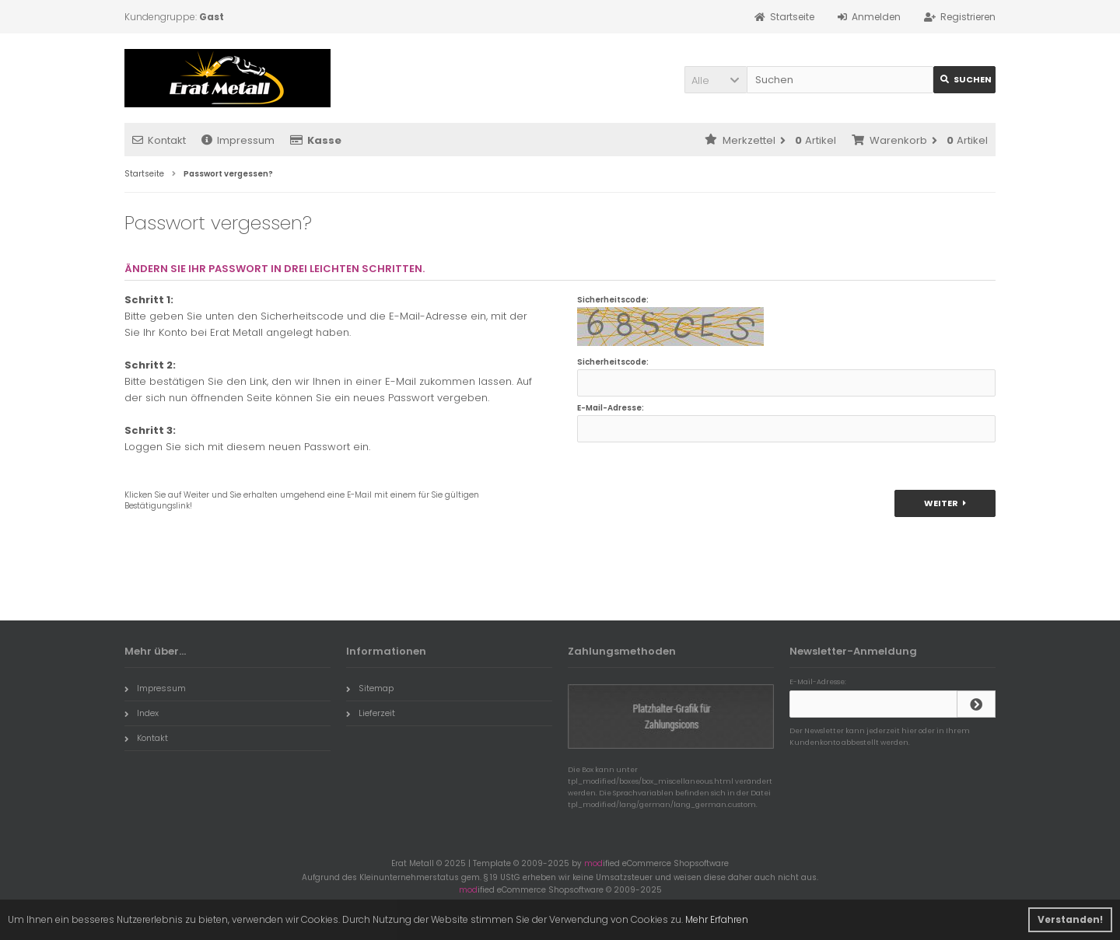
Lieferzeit (370, 713)
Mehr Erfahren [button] (716, 919)
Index (141, 713)
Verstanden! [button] (1070, 919)
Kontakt (159, 140)
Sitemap (370, 688)
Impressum (238, 140)
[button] (715, 79)
